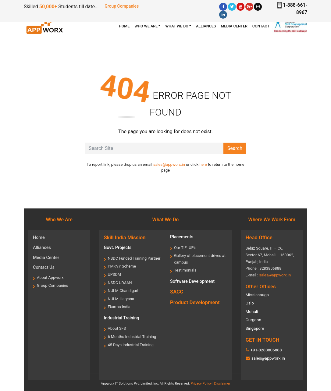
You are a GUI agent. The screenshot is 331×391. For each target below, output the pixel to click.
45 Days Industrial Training (131, 345)
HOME (125, 25)
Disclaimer (222, 384)
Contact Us (44, 267)
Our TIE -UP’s (185, 247)
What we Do (176, 26)
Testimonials (185, 270)
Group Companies (122, 6)
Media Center (46, 257)
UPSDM (114, 274)
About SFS (117, 328)
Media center (234, 26)
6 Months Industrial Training (132, 336)
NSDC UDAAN (120, 282)
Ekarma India (119, 306)
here (203, 164)
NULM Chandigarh (124, 290)
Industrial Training (121, 318)
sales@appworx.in (169, 164)
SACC (176, 292)
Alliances (206, 26)
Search (234, 148)
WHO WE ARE (146, 26)
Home (39, 237)
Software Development (192, 281)
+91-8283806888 (266, 349)
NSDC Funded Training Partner (134, 258)
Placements (181, 237)
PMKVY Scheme (122, 266)
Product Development (195, 302)
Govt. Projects (118, 247)
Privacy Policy (201, 384)
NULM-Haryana (121, 299)
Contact (260, 26)
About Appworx (50, 277)
